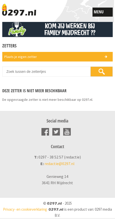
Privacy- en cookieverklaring (25, 209)
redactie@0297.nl (59, 163)
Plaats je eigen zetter (20, 56)
